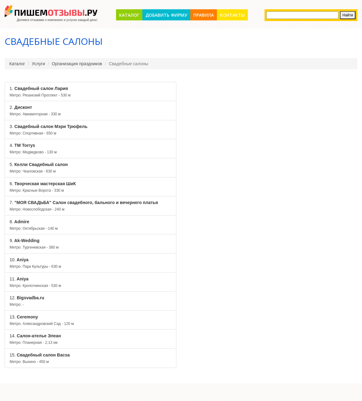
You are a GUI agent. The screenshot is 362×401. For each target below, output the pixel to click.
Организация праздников (77, 63)
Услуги (38, 63)
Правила (203, 15)
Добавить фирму (166, 15)
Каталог (129, 15)
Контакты (232, 15)
